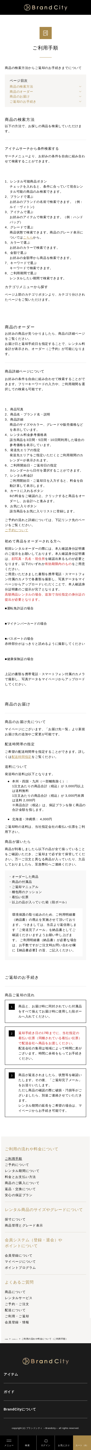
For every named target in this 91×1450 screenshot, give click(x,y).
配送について (15, 1310)
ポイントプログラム (20, 1267)
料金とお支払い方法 (20, 1177)
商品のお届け (20, 96)
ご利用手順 (13, 1158)
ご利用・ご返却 (17, 1316)
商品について (15, 1292)
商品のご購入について (22, 1183)
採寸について (15, 1219)
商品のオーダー (21, 91)
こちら (28, 237)
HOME (8, 1339)
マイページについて (20, 1261)
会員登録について (19, 1255)
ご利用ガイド (22, 1339)
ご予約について (17, 1165)
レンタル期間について (22, 1171)
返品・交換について (20, 1189)
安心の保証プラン (19, 1195)
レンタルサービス (19, 1298)
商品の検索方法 (21, 86)
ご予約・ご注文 (17, 1304)
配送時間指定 (22, 757)
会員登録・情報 (17, 1322)
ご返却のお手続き (23, 101)
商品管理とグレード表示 (24, 1225)
